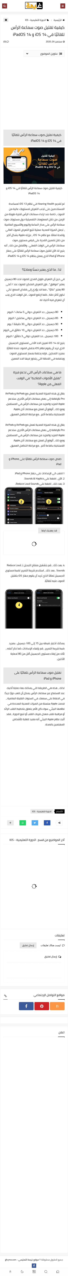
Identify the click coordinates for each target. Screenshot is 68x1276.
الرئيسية (59, 20)
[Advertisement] (34, 93)
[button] (47, 822)
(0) (6, 41)
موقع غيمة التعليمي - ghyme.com (22, 1260)
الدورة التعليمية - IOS (37, 20)
